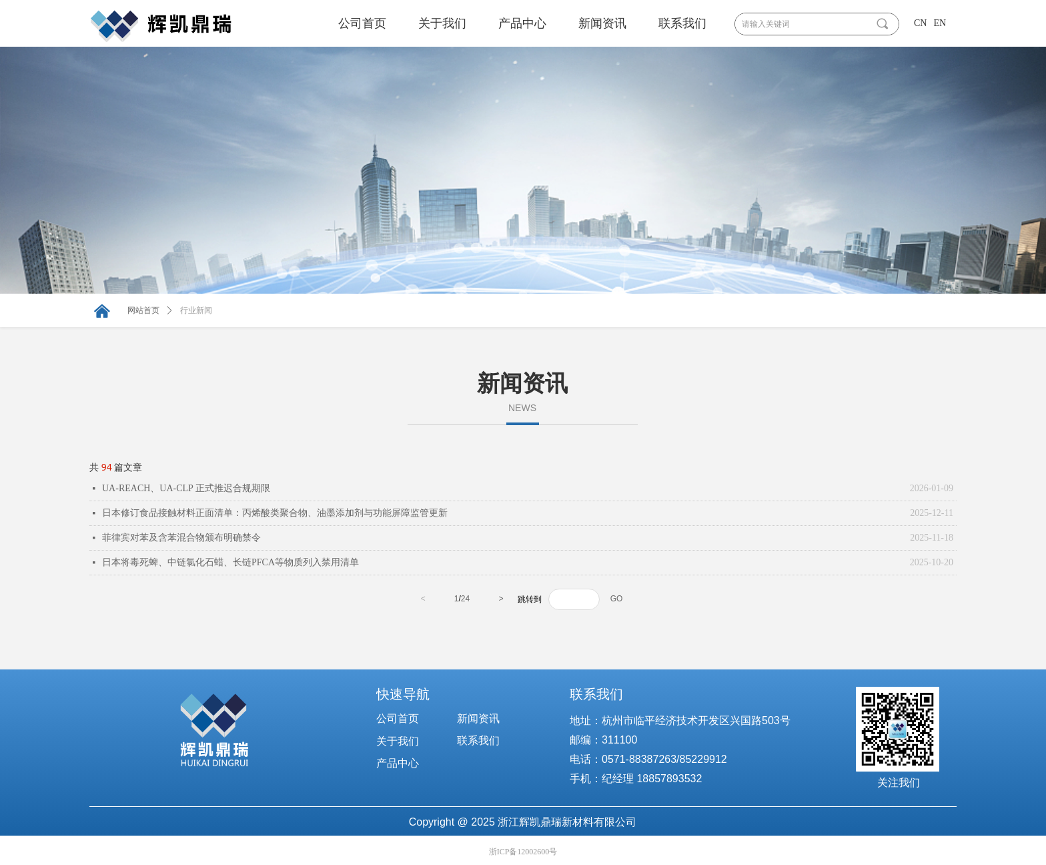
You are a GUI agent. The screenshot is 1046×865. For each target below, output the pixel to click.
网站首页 (143, 310)
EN (939, 23)
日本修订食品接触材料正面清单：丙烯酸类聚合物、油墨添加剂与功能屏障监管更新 (275, 513)
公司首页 (362, 23)
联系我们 (682, 23)
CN (920, 23)
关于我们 (442, 23)
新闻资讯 (602, 23)
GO (616, 598)
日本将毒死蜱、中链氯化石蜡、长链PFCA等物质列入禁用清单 (230, 562)
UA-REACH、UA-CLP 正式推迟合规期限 (186, 488)
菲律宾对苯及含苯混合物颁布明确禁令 (181, 538)
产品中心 (522, 23)
